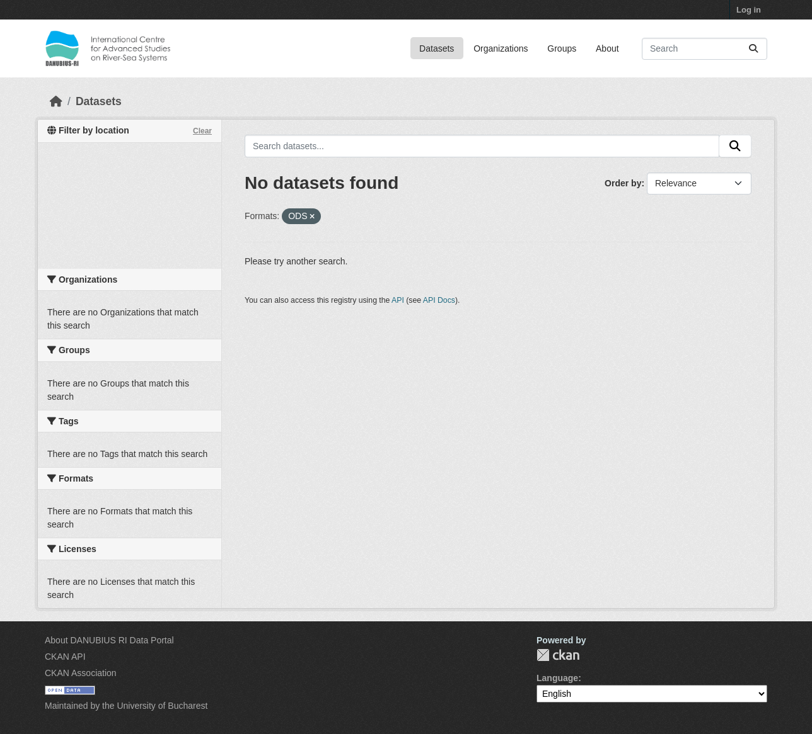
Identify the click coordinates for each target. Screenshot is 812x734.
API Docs (439, 300)
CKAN (557, 655)
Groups (561, 48)
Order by (623, 183)
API (398, 300)
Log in (748, 9)
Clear (202, 131)
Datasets (436, 48)
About (607, 48)
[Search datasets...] (704, 49)
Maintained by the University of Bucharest (126, 706)
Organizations (500, 48)
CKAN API (65, 657)
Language (557, 678)
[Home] (56, 101)
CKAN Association (81, 673)
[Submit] (753, 49)
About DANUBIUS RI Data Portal (109, 640)
